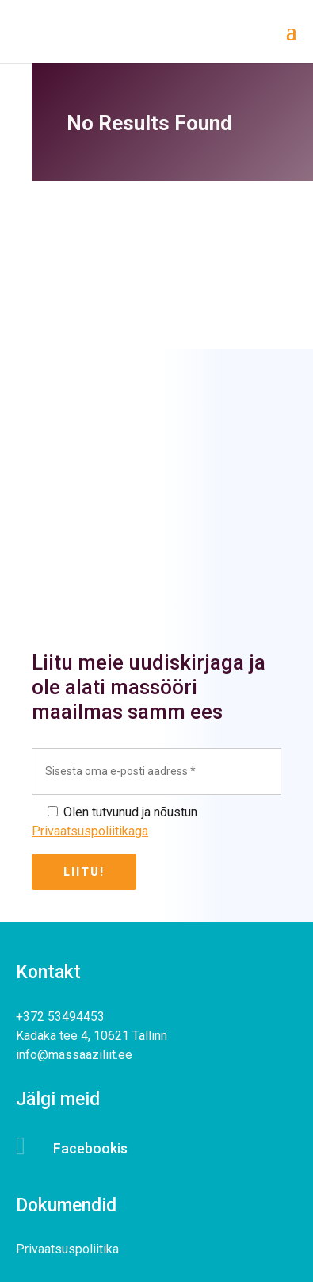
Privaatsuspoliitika (67, 1249)
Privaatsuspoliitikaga (90, 831)
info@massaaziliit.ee (74, 1054)
